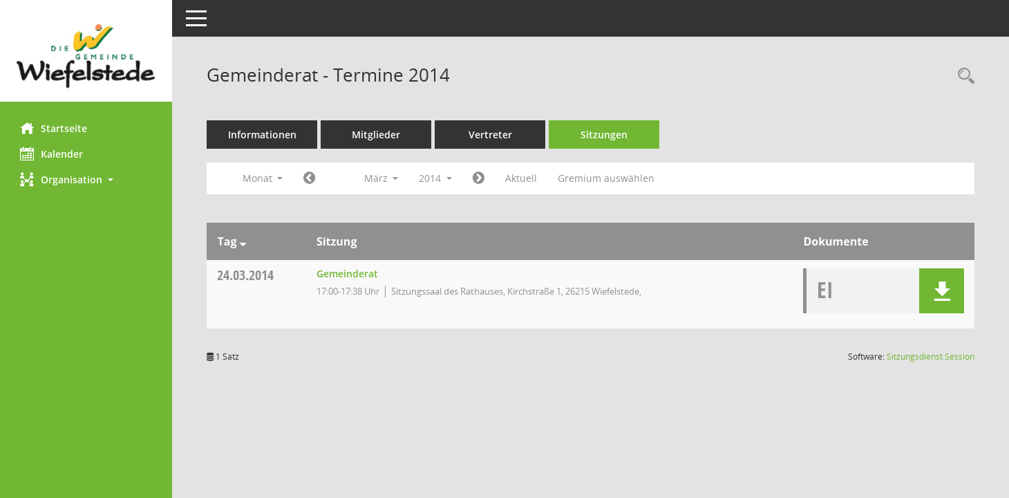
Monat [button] (263, 178)
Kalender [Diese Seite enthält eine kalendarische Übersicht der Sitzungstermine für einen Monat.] (52, 153)
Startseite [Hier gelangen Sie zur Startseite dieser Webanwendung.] (54, 128)
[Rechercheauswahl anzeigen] (962, 76)
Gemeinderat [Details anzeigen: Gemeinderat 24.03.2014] (347, 273)
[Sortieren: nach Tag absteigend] (243, 241)
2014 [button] (436, 178)
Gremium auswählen (606, 178)
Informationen (263, 134)
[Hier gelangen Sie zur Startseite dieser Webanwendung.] (86, 56)
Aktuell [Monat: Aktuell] (522, 178)
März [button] (381, 178)
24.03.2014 (246, 275)
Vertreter (491, 134)
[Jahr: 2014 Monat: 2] (310, 178)
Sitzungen (604, 134)
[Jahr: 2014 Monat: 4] (479, 178)
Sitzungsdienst (930, 356)
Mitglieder (376, 134)
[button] (86, 179)
